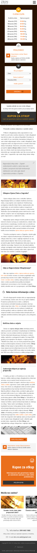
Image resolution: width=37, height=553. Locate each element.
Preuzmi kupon (18, 483)
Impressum (19, 546)
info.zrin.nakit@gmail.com (22, 537)
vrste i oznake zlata (7, 280)
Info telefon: (18, 530)
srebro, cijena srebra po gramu (24, 273)
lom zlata (4, 275)
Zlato (17, 306)
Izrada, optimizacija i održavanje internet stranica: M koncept (18, 550)
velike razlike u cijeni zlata (23, 415)
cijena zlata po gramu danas (24, 230)
